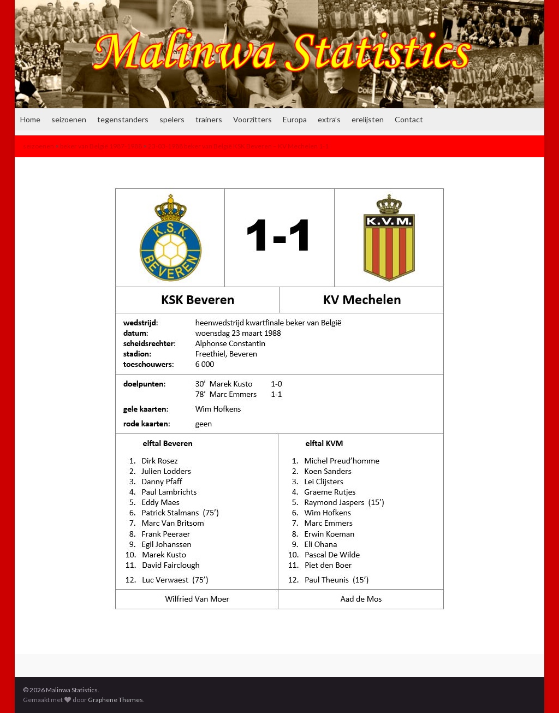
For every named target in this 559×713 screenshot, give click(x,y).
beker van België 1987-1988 (101, 146)
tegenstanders (122, 119)
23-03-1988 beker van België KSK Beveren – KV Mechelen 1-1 (238, 146)
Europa (295, 119)
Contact (409, 119)
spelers (172, 119)
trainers (208, 119)
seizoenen (68, 119)
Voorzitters (252, 119)
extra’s (329, 119)
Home (30, 119)
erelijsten (368, 119)
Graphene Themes (115, 700)
